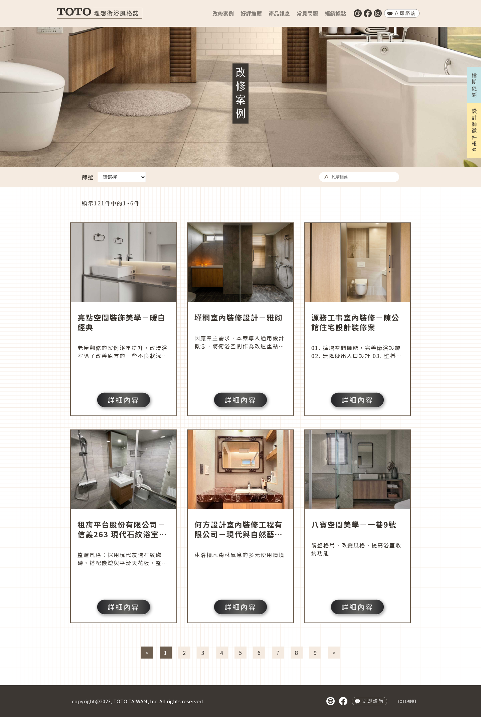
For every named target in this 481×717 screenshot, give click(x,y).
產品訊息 (279, 13)
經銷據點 (335, 13)
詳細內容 (124, 400)
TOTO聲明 (406, 701)
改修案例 (223, 13)
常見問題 (307, 13)
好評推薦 (251, 13)
